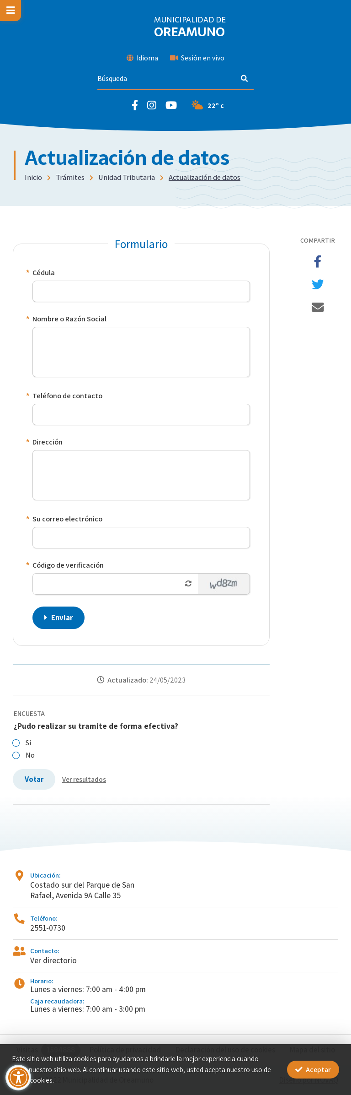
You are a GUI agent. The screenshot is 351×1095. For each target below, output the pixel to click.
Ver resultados (84, 779)
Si (22, 743)
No (24, 755)
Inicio (33, 177)
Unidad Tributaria (126, 177)
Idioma (142, 57)
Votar (34, 779)
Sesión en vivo (197, 57)
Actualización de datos (204, 177)
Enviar (58, 618)
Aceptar (313, 1069)
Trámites (70, 177)
